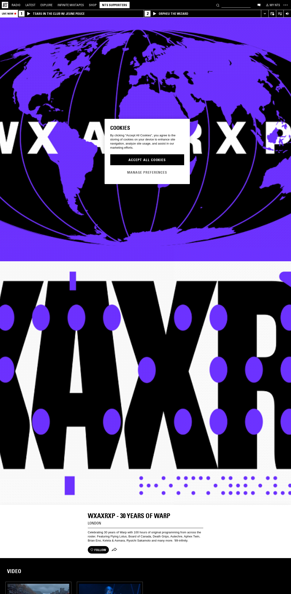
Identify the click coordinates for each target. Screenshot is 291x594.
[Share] (114, 549)
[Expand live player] (264, 13)
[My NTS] (272, 5)
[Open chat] (259, 4)
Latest (30, 5)
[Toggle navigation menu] (285, 5)
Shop (93, 5)
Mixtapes (71, 5)
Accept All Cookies (147, 159)
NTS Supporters (114, 5)
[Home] (5, 5)
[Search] (217, 5)
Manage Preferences (147, 172)
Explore (46, 5)
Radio (16, 5)
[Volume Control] (287, 13)
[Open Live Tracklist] (279, 13)
